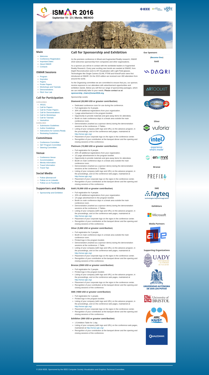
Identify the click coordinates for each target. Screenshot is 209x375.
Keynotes (44, 79)
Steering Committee (48, 147)
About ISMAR (45, 64)
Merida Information (48, 163)
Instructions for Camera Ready (52, 131)
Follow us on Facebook (49, 183)
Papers (43, 82)
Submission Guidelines (49, 125)
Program (43, 76)
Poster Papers (46, 84)
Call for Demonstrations (50, 112)
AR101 (43, 105)
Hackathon (44, 120)
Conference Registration (50, 59)
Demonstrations (46, 89)
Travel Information (47, 165)
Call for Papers (46, 107)
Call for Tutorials (47, 118)
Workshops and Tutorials (50, 87)
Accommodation (46, 160)
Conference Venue (48, 157)
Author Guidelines (47, 128)
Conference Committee (49, 142)
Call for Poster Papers (49, 110)
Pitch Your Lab (46, 92)
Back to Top (168, 369)
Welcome (44, 56)
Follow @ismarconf (48, 178)
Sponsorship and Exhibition (51, 193)
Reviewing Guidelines (49, 133)
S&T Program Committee (50, 145)
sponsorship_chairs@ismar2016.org (87, 93)
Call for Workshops (48, 115)
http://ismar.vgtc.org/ (83, 134)
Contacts (43, 67)
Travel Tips (44, 168)
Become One (157, 57)
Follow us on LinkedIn (49, 180)
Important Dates (46, 61)
